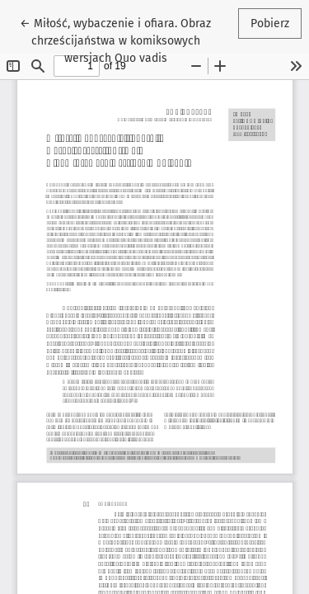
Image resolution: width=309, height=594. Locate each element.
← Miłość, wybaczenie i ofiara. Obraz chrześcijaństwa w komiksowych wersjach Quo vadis (115, 39)
